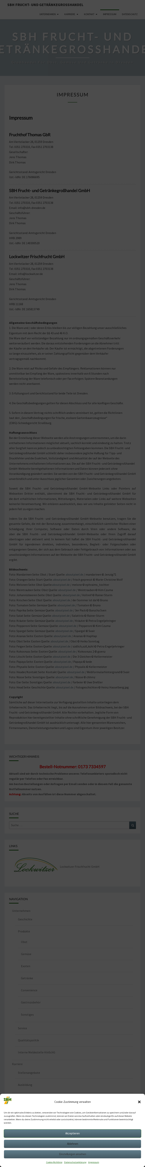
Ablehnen (72, 1143)
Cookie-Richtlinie (54, 1162)
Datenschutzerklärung (75, 1162)
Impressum (93, 1162)
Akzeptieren (72, 1133)
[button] (139, 1102)
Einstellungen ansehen (72, 1154)
